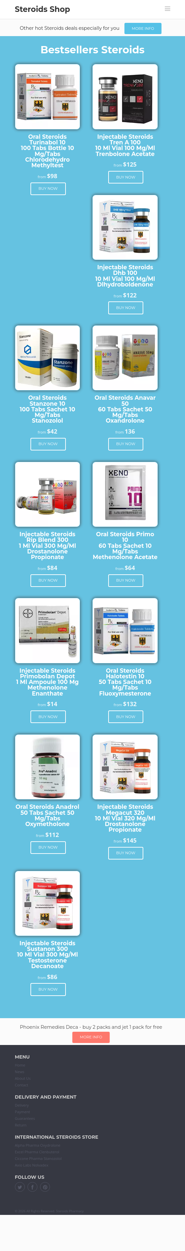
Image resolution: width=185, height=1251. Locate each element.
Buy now (48, 188)
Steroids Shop (42, 9)
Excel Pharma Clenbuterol (37, 1151)
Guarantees (25, 1118)
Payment (22, 1111)
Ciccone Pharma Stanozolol (38, 1158)
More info (143, 28)
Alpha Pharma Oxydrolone (38, 1145)
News (19, 1071)
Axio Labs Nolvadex (31, 1165)
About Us (23, 1078)
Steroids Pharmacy (70, 1211)
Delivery (22, 1105)
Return (20, 1124)
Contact (21, 1084)
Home (20, 1065)
